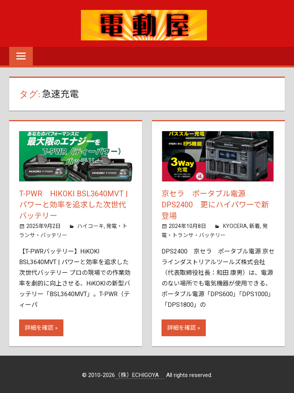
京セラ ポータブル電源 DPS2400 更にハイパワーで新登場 (215, 204)
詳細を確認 (39, 326)
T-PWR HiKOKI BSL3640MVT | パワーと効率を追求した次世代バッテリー (73, 204)
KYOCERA (235, 225)
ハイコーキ (90, 225)
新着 (254, 225)
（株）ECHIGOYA (140, 374)
